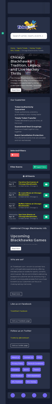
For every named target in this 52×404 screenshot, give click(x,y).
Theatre (36, 369)
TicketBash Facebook (19, 311)
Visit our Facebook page (21, 321)
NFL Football (17, 382)
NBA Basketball (33, 376)
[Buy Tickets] (46, 184)
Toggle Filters (40, 167)
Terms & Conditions (35, 363)
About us (15, 357)
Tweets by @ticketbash (20, 338)
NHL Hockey (31, 382)
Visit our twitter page (20, 345)
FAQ (39, 357)
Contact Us (28, 357)
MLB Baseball (17, 376)
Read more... (16, 294)
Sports (26, 369)
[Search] (28, 36)
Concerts (15, 369)
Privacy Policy (17, 363)
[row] (29, 184)
